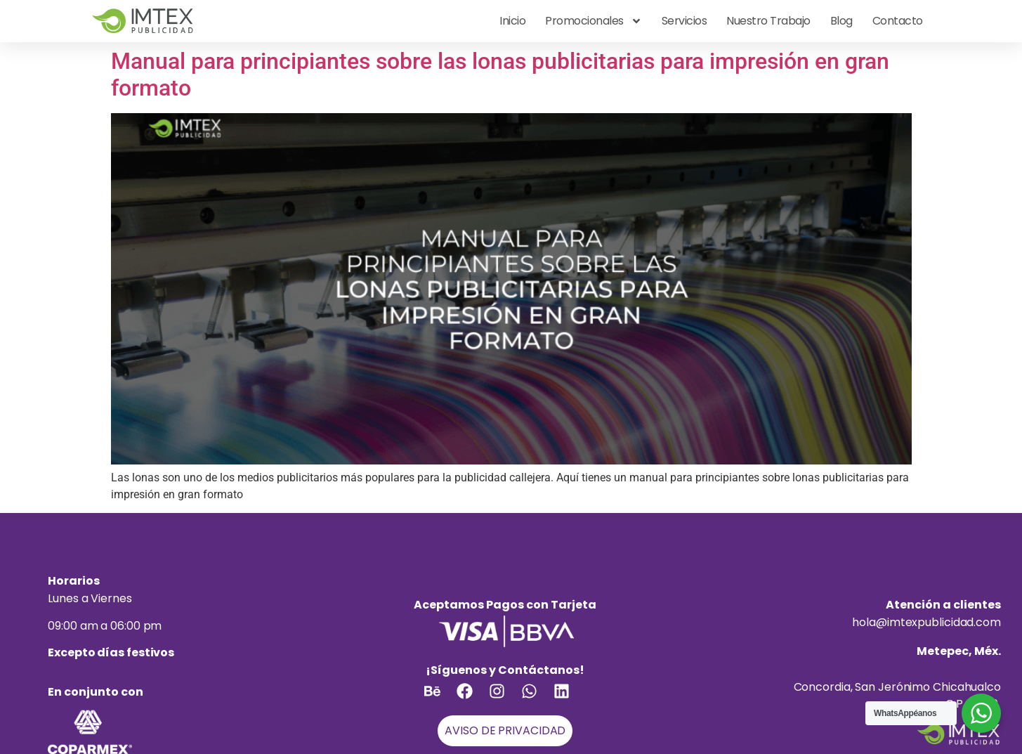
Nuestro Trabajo (768, 21)
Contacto (897, 21)
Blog (841, 21)
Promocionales (593, 21)
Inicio (512, 21)
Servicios (684, 21)
